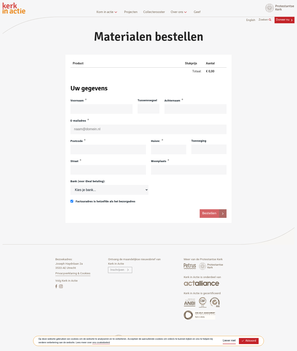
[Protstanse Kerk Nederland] (211, 266)
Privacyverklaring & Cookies (72, 273)
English (250, 20)
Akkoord (248, 340)
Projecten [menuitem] (130, 12)
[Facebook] (56, 286)
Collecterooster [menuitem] (154, 12)
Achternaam (172, 100)
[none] (107, 12)
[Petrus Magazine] (190, 266)
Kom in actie (106, 12)
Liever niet (229, 340)
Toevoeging (198, 140)
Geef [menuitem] (197, 12)
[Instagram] (61, 286)
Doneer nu (282, 19)
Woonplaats (158, 161)
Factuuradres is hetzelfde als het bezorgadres (102, 201)
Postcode (76, 141)
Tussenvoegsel (147, 100)
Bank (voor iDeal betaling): (87, 181)
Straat (74, 161)
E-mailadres (78, 120)
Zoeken (265, 19)
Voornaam (77, 100)
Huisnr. (155, 141)
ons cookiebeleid (101, 342)
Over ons (178, 12)
